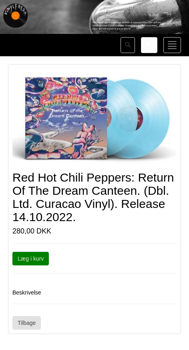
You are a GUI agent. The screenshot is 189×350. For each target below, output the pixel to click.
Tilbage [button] (27, 323)
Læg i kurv (31, 258)
